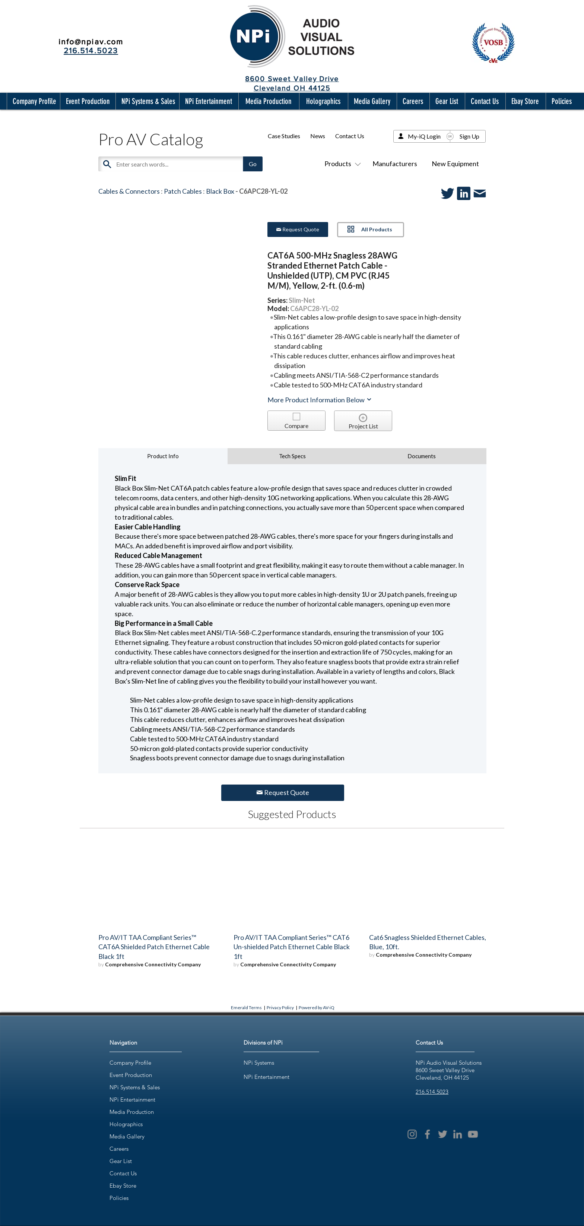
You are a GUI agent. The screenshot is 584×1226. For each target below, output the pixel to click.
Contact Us (349, 135)
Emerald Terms (246, 1007)
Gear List (121, 1161)
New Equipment (455, 163)
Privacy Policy (280, 1007)
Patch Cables (183, 191)
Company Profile (130, 1062)
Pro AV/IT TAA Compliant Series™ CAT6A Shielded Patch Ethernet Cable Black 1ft (154, 947)
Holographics (126, 1124)
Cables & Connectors (129, 191)
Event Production (131, 1074)
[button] (33, 101)
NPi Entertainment (132, 1099)
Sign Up (469, 136)
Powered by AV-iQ (316, 1007)
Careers (119, 1148)
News (317, 135)
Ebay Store (123, 1185)
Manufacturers (394, 163)
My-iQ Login (424, 136)
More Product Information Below (319, 400)
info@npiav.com (90, 41)
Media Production (132, 1111)
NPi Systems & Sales (135, 1087)
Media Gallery (127, 1136)
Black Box (220, 191)
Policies (119, 1197)
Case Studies (284, 135)
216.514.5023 (432, 1091)
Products (341, 163)
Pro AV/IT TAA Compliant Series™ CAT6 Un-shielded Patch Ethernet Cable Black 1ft (292, 947)
